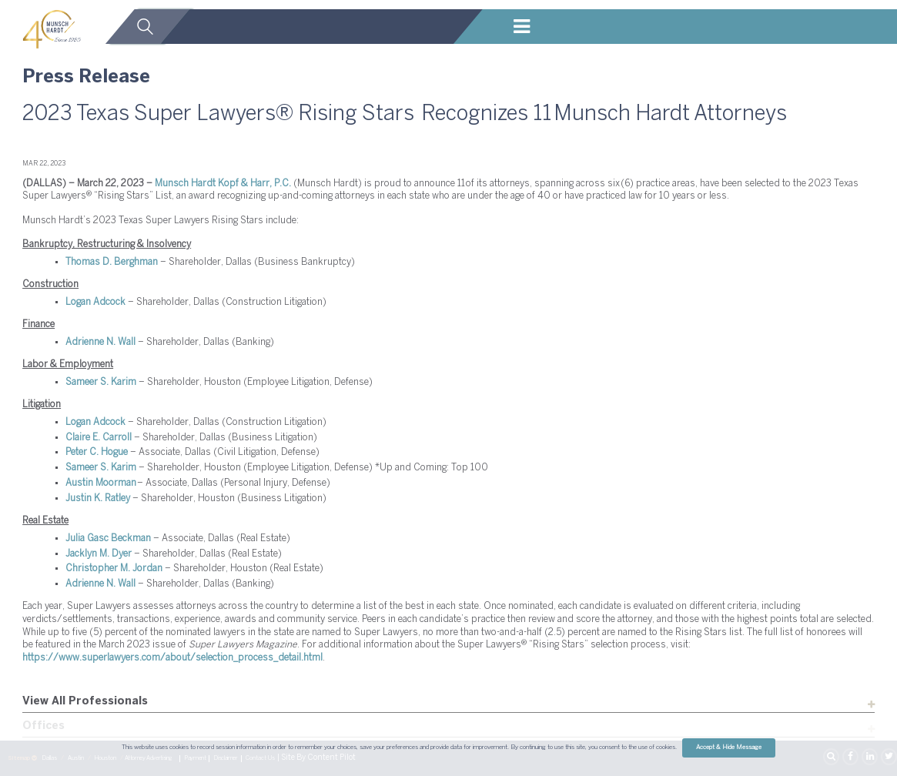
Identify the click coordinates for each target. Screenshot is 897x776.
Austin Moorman (100, 483)
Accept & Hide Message (728, 747)
